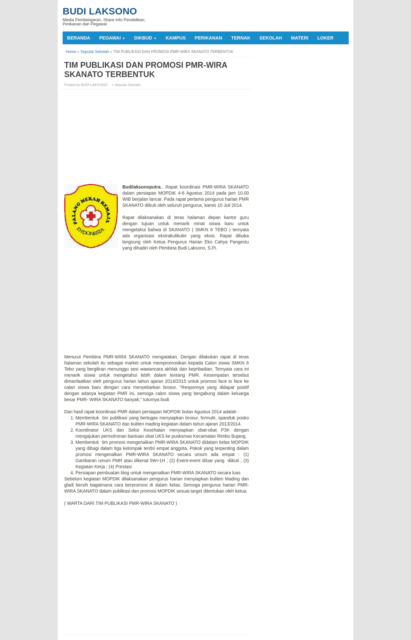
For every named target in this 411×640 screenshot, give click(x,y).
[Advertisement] (157, 139)
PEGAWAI (112, 37)
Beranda (78, 37)
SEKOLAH (270, 37)
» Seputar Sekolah (126, 85)
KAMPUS (176, 37)
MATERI (299, 37)
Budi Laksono (100, 11)
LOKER (325, 37)
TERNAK (240, 37)
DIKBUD (145, 37)
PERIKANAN (208, 37)
